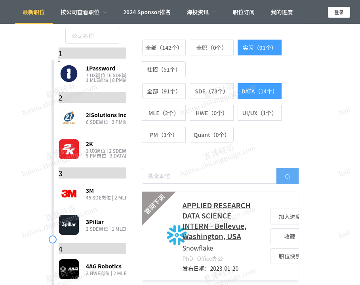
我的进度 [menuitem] (281, 12)
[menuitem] (84, 12)
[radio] (164, 47)
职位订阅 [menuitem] (243, 12)
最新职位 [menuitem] (34, 12)
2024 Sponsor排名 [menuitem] (147, 12)
